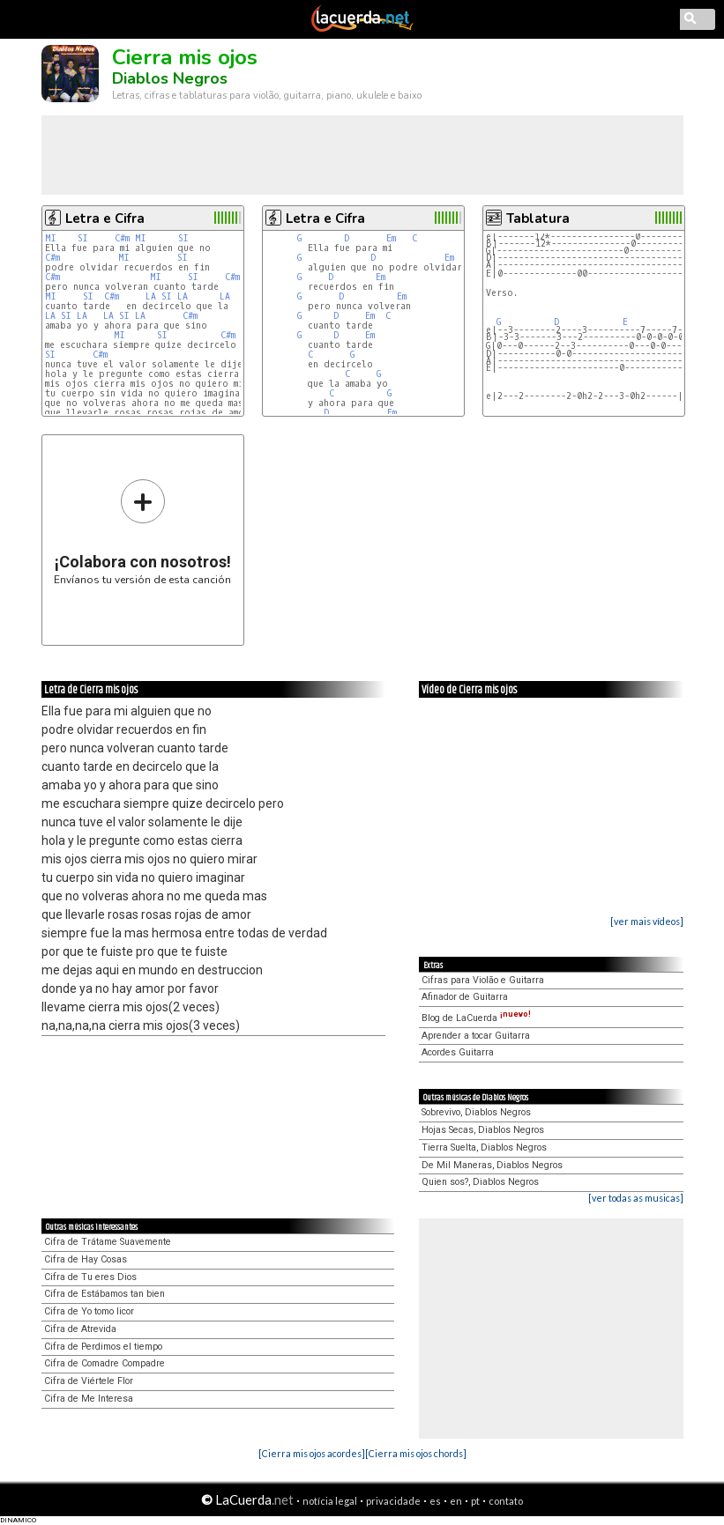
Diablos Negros (170, 78)
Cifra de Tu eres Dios (90, 1277)
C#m (122, 238)
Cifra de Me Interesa (88, 1398)
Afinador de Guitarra (465, 997)
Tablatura (538, 218)
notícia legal (329, 1500)
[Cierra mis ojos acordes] (311, 1453)
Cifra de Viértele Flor (88, 1381)
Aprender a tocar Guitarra (476, 1035)
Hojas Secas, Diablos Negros (483, 1130)
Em (391, 238)
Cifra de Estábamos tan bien (104, 1293)
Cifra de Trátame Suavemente (107, 1241)
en (456, 1500)
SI (83, 238)
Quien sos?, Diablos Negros (480, 1182)
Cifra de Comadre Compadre (104, 1363)
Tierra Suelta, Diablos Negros (484, 1147)
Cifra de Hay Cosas (85, 1259)
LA (151, 296)
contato (506, 1500)
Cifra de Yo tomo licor (89, 1311)
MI (50, 238)
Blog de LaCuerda (476, 1018)
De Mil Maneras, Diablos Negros (492, 1165)
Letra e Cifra (105, 218)
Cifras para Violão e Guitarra (483, 980)
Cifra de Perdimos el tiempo (103, 1346)
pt (475, 1500)
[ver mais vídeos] (646, 921)
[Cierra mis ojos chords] (415, 1453)
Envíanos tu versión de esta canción (142, 532)
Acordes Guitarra (458, 1052)
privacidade (393, 1500)
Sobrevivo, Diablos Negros (476, 1112)
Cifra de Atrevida (80, 1329)
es (435, 1500)
